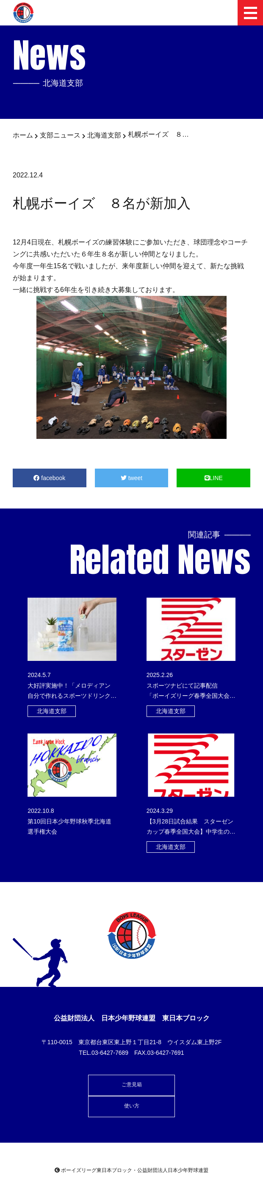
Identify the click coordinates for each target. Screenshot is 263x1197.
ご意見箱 (132, 1084)
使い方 (131, 1106)
